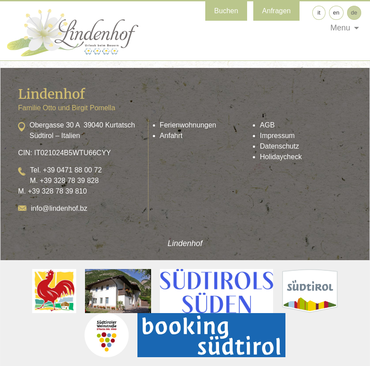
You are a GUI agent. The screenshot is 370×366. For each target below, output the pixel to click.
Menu (340, 27)
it (319, 12)
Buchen (226, 11)
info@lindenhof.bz (59, 208)
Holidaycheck (281, 157)
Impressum (277, 135)
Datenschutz (279, 146)
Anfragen (276, 11)
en (336, 12)
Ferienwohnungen (188, 125)
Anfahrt (171, 135)
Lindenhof (184, 243)
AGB (267, 125)
